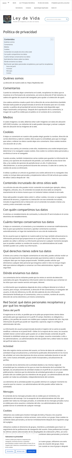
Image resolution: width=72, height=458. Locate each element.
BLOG (14, 3)
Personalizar (10, 451)
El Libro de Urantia (43, 3)
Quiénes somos (9, 42)
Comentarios (8, 44)
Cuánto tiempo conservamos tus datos (17, 57)
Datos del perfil (11, 66)
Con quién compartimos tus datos (15, 54)
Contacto (28, 8)
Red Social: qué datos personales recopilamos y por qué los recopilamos (28, 64)
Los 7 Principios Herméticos (27, 3)
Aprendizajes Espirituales (41, 8)
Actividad (9, 68)
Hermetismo (19, 8)
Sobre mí (53, 8)
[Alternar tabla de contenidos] (51, 39)
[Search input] (56, 19)
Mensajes (9, 71)
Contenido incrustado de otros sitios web (18, 52)
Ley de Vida (26, 18)
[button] (8, 2)
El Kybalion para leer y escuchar (60, 3)
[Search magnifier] (67, 19)
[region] (20, 444)
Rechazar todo (21, 451)
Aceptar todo (31, 451)
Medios (6, 47)
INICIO (7, 2)
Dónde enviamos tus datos (13, 62)
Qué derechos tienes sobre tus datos (16, 59)
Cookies (6, 49)
